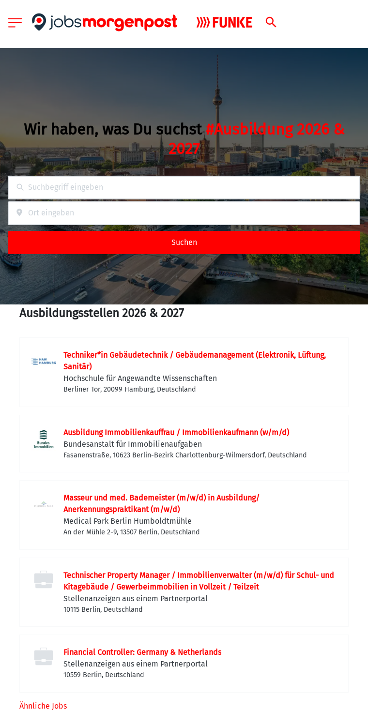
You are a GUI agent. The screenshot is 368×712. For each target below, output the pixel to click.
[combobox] (184, 187)
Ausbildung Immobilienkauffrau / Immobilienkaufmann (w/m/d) (176, 432)
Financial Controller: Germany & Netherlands (142, 652)
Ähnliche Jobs (43, 706)
